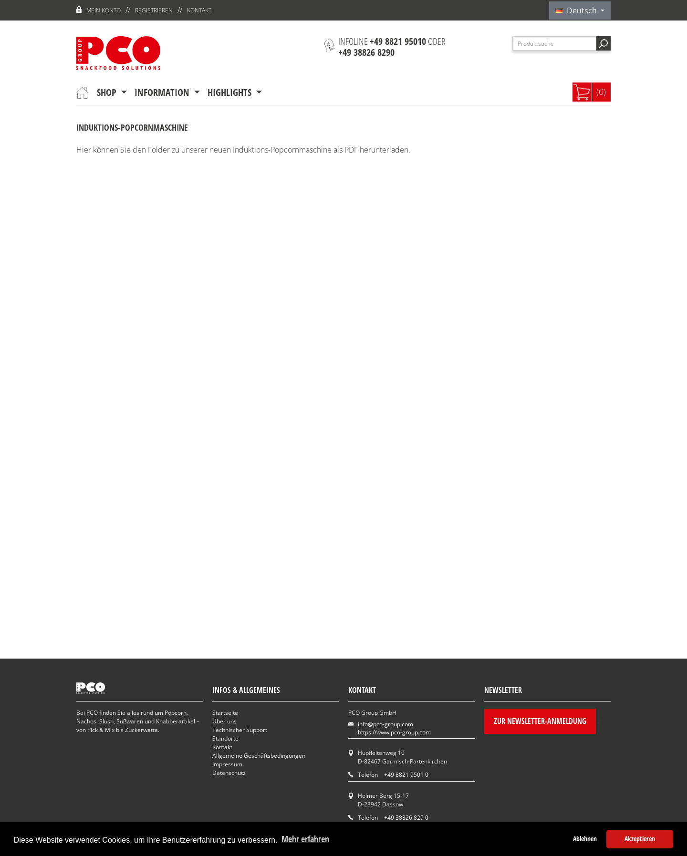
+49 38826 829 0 (406, 818)
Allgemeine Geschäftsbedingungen (258, 756)
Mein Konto (103, 10)
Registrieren (154, 10)
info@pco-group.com (385, 724)
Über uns (224, 721)
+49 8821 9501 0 (406, 775)
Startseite (225, 713)
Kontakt (199, 10)
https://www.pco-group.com (394, 732)
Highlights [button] (231, 92)
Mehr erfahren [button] (305, 839)
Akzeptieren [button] (640, 838)
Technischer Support (239, 730)
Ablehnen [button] (585, 838)
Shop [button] (108, 92)
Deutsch (577, 10)
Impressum (227, 764)
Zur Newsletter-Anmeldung (540, 721)
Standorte (225, 738)
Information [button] (163, 92)
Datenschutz (229, 773)
